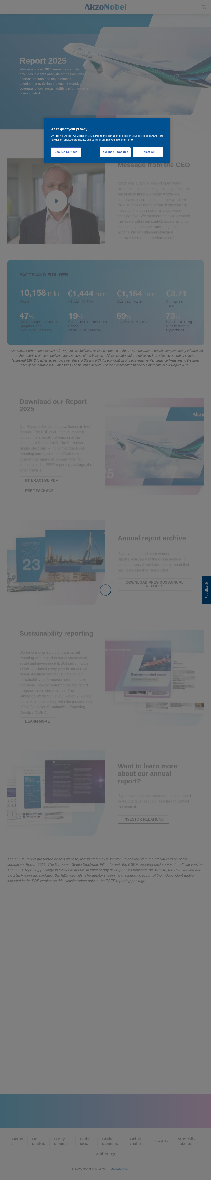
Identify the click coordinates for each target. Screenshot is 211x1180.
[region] (107, 140)
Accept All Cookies (115, 152)
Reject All (148, 152)
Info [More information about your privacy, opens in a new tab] (130, 139)
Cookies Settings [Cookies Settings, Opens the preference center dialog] (65, 152)
